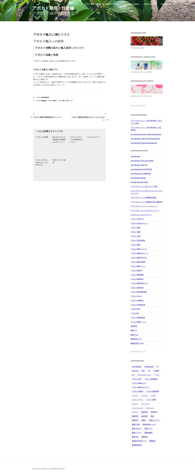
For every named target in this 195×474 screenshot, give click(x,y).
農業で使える (137, 428)
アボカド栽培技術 (152, 391)
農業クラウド (137, 433)
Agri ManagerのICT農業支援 (141, 173)
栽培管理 (134, 326)
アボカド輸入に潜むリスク (65, 100)
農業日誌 (135, 437)
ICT (149, 371)
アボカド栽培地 (52, 100)
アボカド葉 (135, 313)
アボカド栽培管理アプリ (139, 283)
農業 (152, 416)
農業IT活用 (136, 424)
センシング (145, 404)
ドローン (135, 412)
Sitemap (164, 4)
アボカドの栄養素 (41, 137)
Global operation (150, 4)
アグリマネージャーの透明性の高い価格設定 (147, 202)
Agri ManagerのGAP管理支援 (141, 169)
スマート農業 (151, 400)
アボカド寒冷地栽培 (138, 240)
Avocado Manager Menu (139, 182)
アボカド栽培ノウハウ (139, 249)
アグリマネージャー (144, 375)
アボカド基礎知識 (41, 100)
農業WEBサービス (149, 424)
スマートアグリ (137, 400)
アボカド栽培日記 (137, 279)
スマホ (153, 395)
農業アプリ (149, 428)
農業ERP (135, 420)
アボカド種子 (135, 309)
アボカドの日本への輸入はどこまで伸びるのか (41, 162)
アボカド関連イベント (139, 322)
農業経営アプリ (136, 339)
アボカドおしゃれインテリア (141, 215)
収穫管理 (144, 412)
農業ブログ (135, 335)
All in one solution (112, 4)
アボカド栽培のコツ (139, 383)
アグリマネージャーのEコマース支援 (144, 186)
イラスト (135, 395)
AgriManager (149, 367)
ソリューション (137, 408)
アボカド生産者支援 (138, 305)
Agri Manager (135, 156)
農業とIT (134, 330)
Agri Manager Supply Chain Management (145, 139)
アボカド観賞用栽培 (138, 317)
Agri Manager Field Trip (139, 165)
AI (157, 367)
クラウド (144, 395)
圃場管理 (135, 416)
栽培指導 (144, 416)
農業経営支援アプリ (139, 441)
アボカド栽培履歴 (137, 275)
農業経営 (144, 437)
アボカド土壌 (135, 236)
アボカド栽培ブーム (138, 266)
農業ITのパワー (154, 420)
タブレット (150, 408)
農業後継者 (149, 433)
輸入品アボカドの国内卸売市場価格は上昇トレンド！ (59, 139)
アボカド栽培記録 (137, 288)
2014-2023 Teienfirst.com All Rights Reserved (48, 469)
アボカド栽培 (135, 245)
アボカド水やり (136, 296)
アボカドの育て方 (137, 219)
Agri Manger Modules (138, 178)
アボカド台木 (137, 379)
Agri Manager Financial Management (144, 143)
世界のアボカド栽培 (59, 161)
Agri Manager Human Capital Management (146, 134)
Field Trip (135, 371)
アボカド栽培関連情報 (42, 97)
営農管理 (154, 412)
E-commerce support (131, 4)
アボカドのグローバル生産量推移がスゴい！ (76, 139)
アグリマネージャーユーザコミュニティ (145, 210)
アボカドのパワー (93, 137)
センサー (135, 404)
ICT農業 (156, 371)
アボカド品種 (135, 232)
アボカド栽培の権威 (138, 262)
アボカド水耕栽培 (137, 300)
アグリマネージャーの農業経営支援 (143, 197)
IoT (133, 375)
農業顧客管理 (137, 445)
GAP (143, 371)
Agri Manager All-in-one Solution (142, 161)
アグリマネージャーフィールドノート (144, 206)
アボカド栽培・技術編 (53, 8)
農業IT (143, 420)
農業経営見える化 (137, 343)
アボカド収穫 (135, 227)
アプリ (157, 375)
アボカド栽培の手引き (139, 257)
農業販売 (152, 441)
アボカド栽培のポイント (139, 253)
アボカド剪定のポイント (139, 223)
